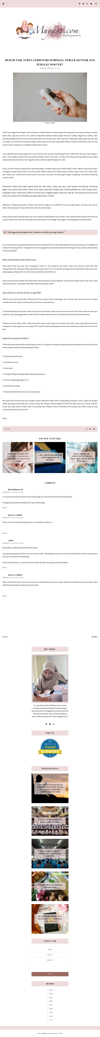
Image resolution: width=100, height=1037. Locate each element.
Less (5, 637)
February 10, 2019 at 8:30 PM (12, 517)
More (95, 637)
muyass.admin (15, 515)
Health (7, 429)
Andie (11, 540)
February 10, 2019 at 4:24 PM (12, 492)
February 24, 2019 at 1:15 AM (12, 577)
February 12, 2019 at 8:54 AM (12, 543)
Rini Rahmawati (15, 489)
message (50, 964)
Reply (4, 508)
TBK (61, 1033)
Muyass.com (46, 1033)
